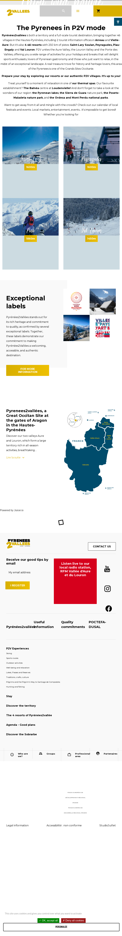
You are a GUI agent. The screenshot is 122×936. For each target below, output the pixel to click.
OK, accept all (48, 920)
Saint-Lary (30, 256)
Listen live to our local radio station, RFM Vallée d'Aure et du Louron (75, 666)
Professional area (81, 851)
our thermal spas (83, 180)
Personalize (61, 927)
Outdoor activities (14, 760)
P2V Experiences (17, 745)
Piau (30, 327)
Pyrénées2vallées (21, 724)
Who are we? (23, 851)
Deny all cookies (73, 920)
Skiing (9, 750)
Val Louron (91, 327)
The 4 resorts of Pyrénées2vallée (29, 812)
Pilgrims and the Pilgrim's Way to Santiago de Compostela (33, 779)
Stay (9, 793)
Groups (51, 850)
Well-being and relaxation (18, 764)
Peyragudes (91, 256)
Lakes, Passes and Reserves (18, 769)
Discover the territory (21, 802)
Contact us (102, 643)
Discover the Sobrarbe (21, 831)
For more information (27, 467)
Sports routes (12, 755)
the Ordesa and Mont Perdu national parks (79, 194)
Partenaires (110, 850)
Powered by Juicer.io (12, 607)
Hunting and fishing (15, 783)
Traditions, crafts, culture (17, 774)
